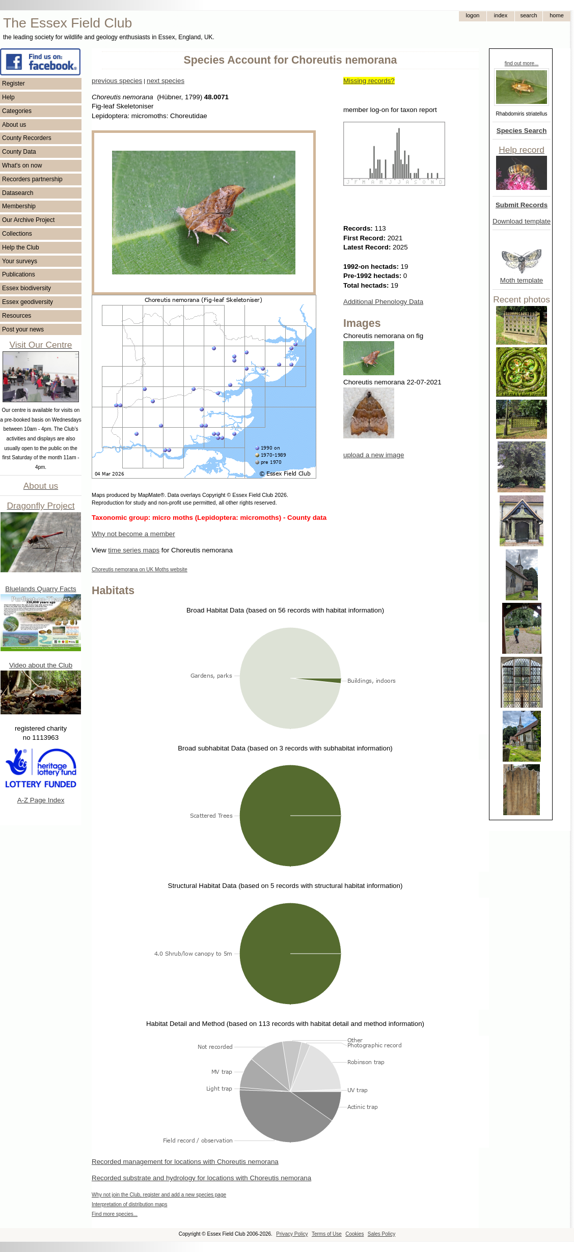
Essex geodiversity (27, 301)
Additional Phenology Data (383, 301)
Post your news (23, 329)
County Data (19, 151)
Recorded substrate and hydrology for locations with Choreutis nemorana (201, 1178)
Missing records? (369, 81)
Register (13, 83)
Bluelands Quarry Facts (40, 589)
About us (14, 124)
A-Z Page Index (41, 800)
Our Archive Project (28, 220)
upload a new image (373, 455)
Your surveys (19, 261)
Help (8, 97)
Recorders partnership (32, 179)
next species (165, 81)
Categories (17, 111)
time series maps (133, 550)
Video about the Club (40, 665)
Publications (18, 274)
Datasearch (17, 193)
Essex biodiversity (26, 288)
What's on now (22, 165)
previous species (117, 81)
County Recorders (26, 138)
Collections (17, 233)
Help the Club (20, 247)
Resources (16, 315)
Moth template (521, 280)
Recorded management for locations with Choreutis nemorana (185, 1161)
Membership (19, 206)
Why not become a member (133, 534)
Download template (522, 221)
